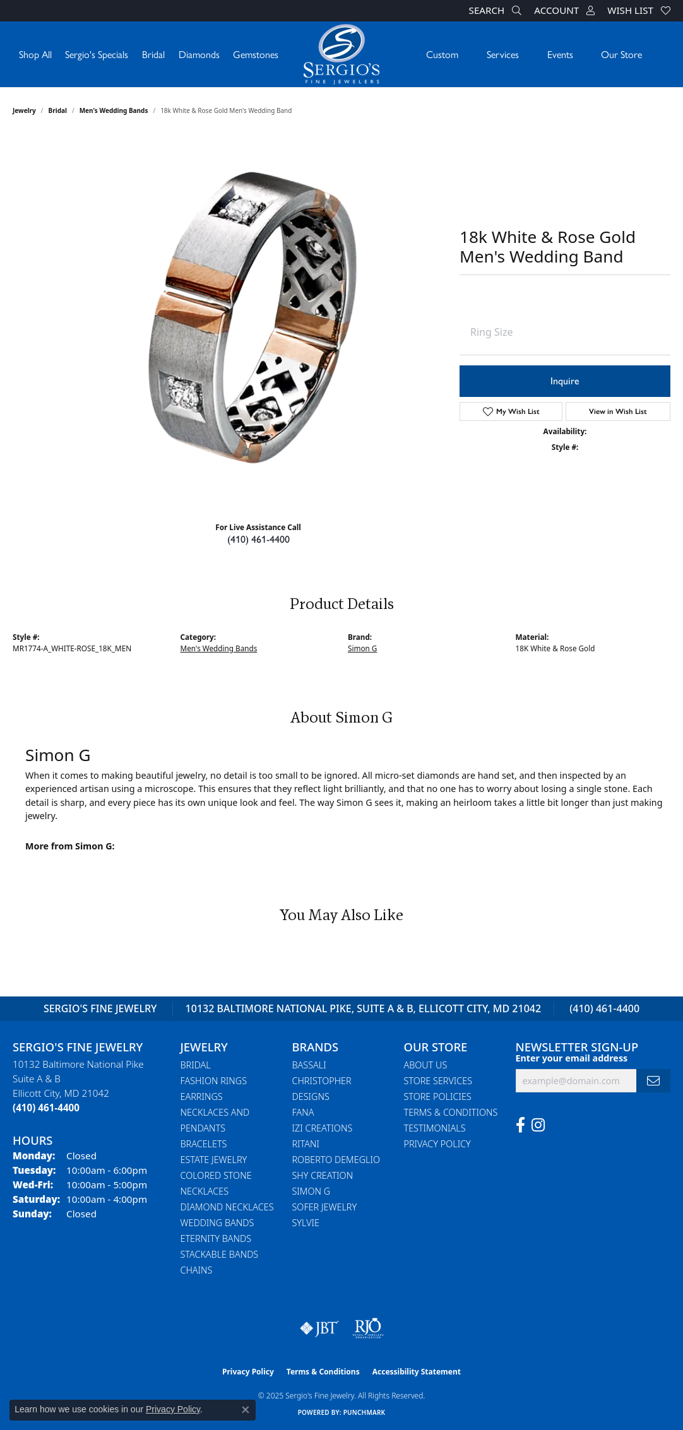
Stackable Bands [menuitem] (220, 1254)
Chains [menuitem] (197, 1270)
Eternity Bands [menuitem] (216, 1238)
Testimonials (435, 1128)
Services (503, 54)
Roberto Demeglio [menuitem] (336, 1160)
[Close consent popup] (245, 1410)
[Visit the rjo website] (368, 1328)
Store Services (438, 1081)
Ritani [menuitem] (305, 1144)
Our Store (621, 54)
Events (560, 54)
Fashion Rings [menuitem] (214, 1081)
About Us (426, 1065)
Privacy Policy (437, 1144)
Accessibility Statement (416, 1371)
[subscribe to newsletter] (653, 1080)
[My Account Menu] (564, 10)
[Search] (495, 10)
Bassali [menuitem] (309, 1065)
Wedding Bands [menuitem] (217, 1223)
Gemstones (255, 54)
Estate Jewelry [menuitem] (214, 1160)
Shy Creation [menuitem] (322, 1175)
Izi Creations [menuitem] (322, 1128)
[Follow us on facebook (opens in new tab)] (520, 1125)
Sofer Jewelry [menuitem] (324, 1207)
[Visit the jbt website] (319, 1328)
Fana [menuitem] (303, 1112)
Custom (442, 54)
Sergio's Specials (96, 54)
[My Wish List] (638, 10)
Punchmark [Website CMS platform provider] (364, 1412)
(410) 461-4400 (258, 539)
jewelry (24, 110)
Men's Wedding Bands (114, 110)
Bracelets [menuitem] (204, 1144)
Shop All (35, 54)
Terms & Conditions (451, 1112)
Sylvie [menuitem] (305, 1223)
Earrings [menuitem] (202, 1096)
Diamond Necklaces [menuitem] (227, 1207)
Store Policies (438, 1096)
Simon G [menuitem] (311, 1191)
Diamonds (199, 54)
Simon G (362, 648)
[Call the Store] (46, 1107)
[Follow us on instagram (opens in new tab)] (538, 1125)
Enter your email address (572, 1058)
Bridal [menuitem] (196, 1065)
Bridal (153, 54)
